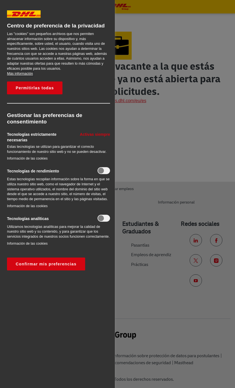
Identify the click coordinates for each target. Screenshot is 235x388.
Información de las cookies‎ (27, 158)
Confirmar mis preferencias (46, 264)
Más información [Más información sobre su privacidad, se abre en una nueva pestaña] (20, 74)
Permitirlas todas (35, 88)
